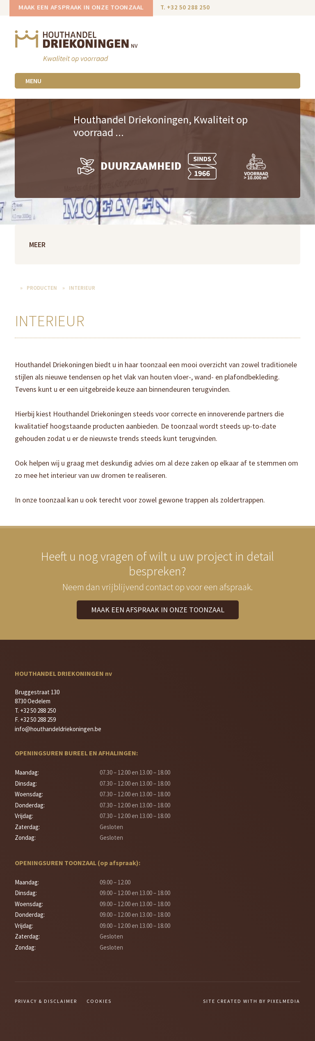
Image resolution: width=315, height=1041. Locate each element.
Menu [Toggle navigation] (33, 81)
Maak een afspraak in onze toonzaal (81, 7)
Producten (42, 287)
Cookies (99, 1001)
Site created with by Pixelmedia (251, 1001)
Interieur (82, 287)
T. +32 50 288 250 (185, 7)
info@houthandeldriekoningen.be (58, 729)
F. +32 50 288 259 (35, 719)
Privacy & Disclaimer (46, 1001)
